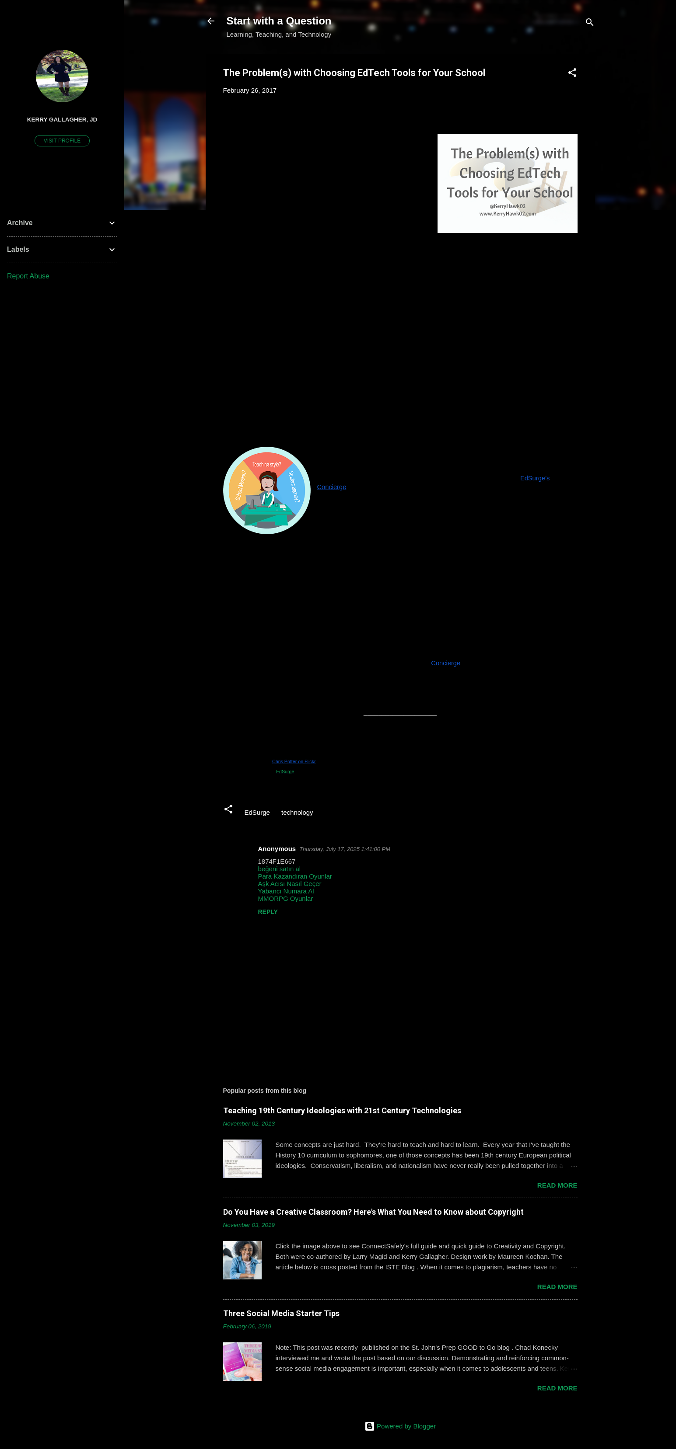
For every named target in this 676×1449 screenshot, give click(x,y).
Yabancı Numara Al (286, 891)
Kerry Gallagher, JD (62, 119)
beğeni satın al (279, 868)
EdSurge (285, 771)
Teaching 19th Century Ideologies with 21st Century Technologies (342, 1110)
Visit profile (62, 141)
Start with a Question (279, 21)
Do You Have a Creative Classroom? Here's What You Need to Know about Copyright (373, 1211)
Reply (268, 911)
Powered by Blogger (400, 1426)
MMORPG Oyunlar (285, 898)
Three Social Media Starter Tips (281, 1313)
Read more (557, 1185)
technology (297, 812)
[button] (572, 74)
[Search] (590, 23)
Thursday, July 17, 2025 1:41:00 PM (344, 849)
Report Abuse (28, 276)
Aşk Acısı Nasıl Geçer (290, 883)
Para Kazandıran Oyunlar (295, 876)
